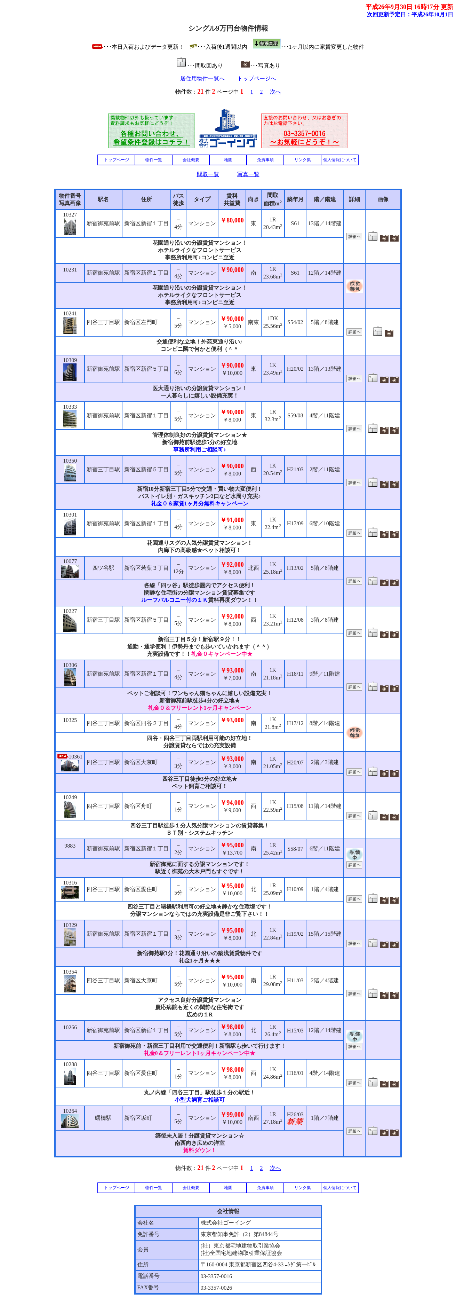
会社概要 (191, 159)
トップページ (116, 159)
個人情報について (340, 159)
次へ (275, 92)
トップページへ (256, 78)
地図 (228, 159)
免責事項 (265, 159)
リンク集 (302, 159)
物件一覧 (153, 159)
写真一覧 (248, 174)
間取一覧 (208, 174)
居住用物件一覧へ (202, 78)
